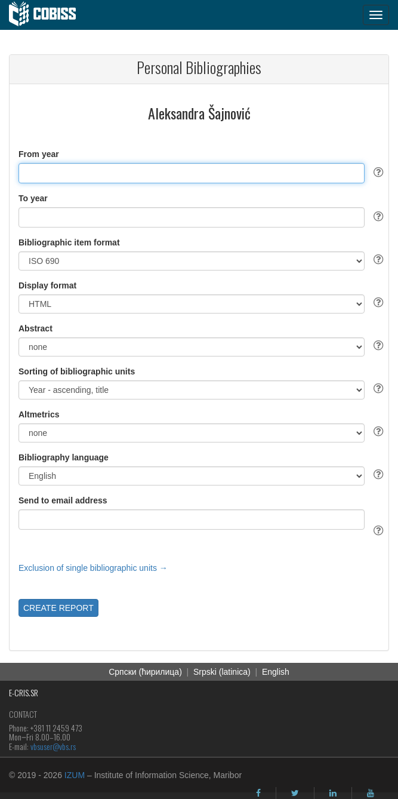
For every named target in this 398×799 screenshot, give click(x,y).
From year (38, 154)
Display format (47, 285)
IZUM (74, 775)
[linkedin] (333, 793)
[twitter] (295, 793)
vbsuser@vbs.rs (53, 746)
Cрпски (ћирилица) (145, 672)
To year (33, 198)
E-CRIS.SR (23, 692)
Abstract (35, 328)
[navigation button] (376, 15)
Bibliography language (63, 457)
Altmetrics (38, 414)
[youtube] (370, 793)
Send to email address (62, 500)
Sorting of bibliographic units (76, 371)
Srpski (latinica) (222, 672)
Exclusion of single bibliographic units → (93, 568)
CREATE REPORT (58, 608)
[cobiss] (48, 15)
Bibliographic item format (69, 242)
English (275, 672)
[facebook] (258, 793)
